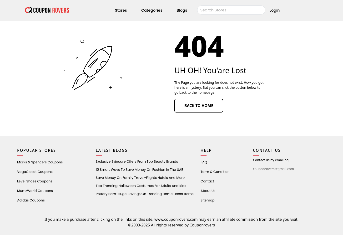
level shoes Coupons (34, 181)
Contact (207, 181)
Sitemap (208, 200)
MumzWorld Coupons (35, 190)
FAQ (204, 162)
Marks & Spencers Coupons (40, 162)
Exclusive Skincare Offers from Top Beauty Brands (137, 161)
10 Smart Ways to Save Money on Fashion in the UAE (139, 169)
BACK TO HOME (198, 105)
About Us (208, 190)
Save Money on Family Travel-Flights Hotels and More (140, 177)
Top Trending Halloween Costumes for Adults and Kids (141, 185)
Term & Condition (215, 171)
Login (275, 10)
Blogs (182, 10)
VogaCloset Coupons (35, 171)
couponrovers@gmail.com (273, 168)
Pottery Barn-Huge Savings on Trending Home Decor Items (144, 193)
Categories (151, 10)
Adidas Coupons (31, 200)
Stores (121, 10)
